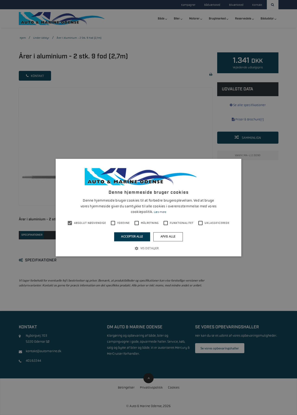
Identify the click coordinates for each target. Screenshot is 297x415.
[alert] (148, 207)
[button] (148, 248)
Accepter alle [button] (132, 237)
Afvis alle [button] (168, 237)
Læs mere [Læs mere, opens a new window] (160, 212)
